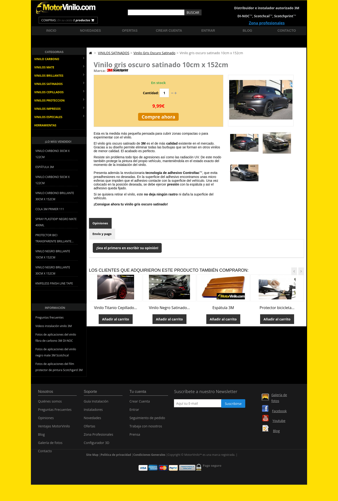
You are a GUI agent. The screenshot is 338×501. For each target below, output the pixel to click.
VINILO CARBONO (59, 58)
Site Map (92, 468)
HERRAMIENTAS (45, 125)
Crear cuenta (169, 30)
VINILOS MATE (59, 66)
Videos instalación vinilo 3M (53, 326)
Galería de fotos (50, 445)
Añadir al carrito (115, 319)
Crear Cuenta (140, 403)
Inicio (51, 30)
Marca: (100, 70)
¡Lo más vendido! (58, 141)
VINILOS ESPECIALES (59, 116)
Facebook (279, 411)
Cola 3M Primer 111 (49, 209)
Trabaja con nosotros (146, 428)
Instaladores (93, 411)
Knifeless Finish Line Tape (54, 283)
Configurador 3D (96, 445)
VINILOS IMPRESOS (59, 108)
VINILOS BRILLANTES (59, 75)
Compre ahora (158, 117)
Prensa (135, 436)
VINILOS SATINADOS (59, 83)
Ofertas (130, 30)
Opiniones (100, 223)
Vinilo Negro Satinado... (169, 307)
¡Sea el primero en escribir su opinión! (127, 248)
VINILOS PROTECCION (59, 100)
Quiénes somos (50, 403)
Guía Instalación (96, 403)
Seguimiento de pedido (147, 420)
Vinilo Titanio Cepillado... (115, 307)
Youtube (278, 420)
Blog (247, 30)
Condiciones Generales (149, 468)
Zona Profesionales (98, 436)
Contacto (287, 30)
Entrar (208, 30)
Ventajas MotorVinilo (54, 428)
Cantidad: (151, 93)
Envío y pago (102, 234)
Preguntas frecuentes (49, 317)
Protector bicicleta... (277, 307)
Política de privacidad (116, 468)
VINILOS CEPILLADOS (59, 91)
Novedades (90, 30)
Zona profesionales (267, 23)
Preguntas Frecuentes (55, 411)
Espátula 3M (44, 167)
